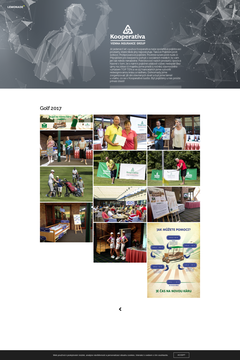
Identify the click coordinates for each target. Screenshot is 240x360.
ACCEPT (181, 355)
